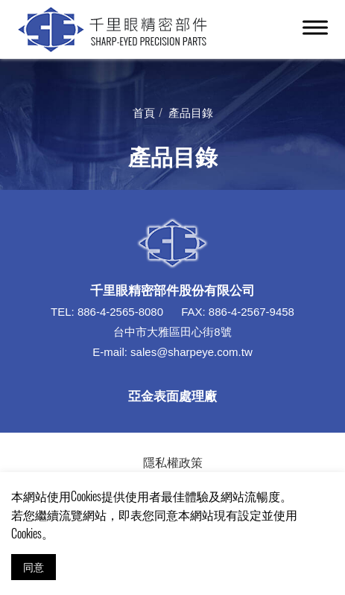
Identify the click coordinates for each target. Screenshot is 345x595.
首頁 (144, 112)
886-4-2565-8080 (120, 311)
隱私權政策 (173, 462)
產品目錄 (190, 112)
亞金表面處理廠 (172, 395)
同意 (33, 566)
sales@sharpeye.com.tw (191, 352)
